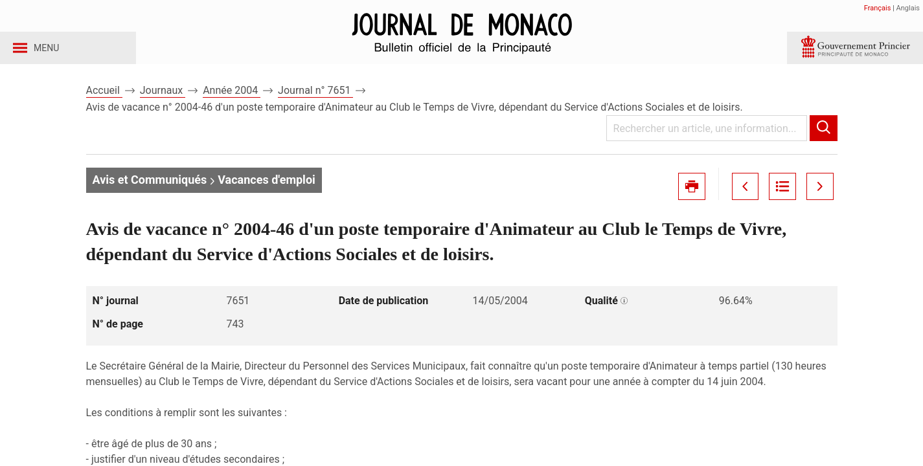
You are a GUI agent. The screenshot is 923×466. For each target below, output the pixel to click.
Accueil (104, 102)
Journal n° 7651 (315, 102)
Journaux (162, 102)
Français (877, 8)
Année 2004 (231, 102)
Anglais (908, 8)
